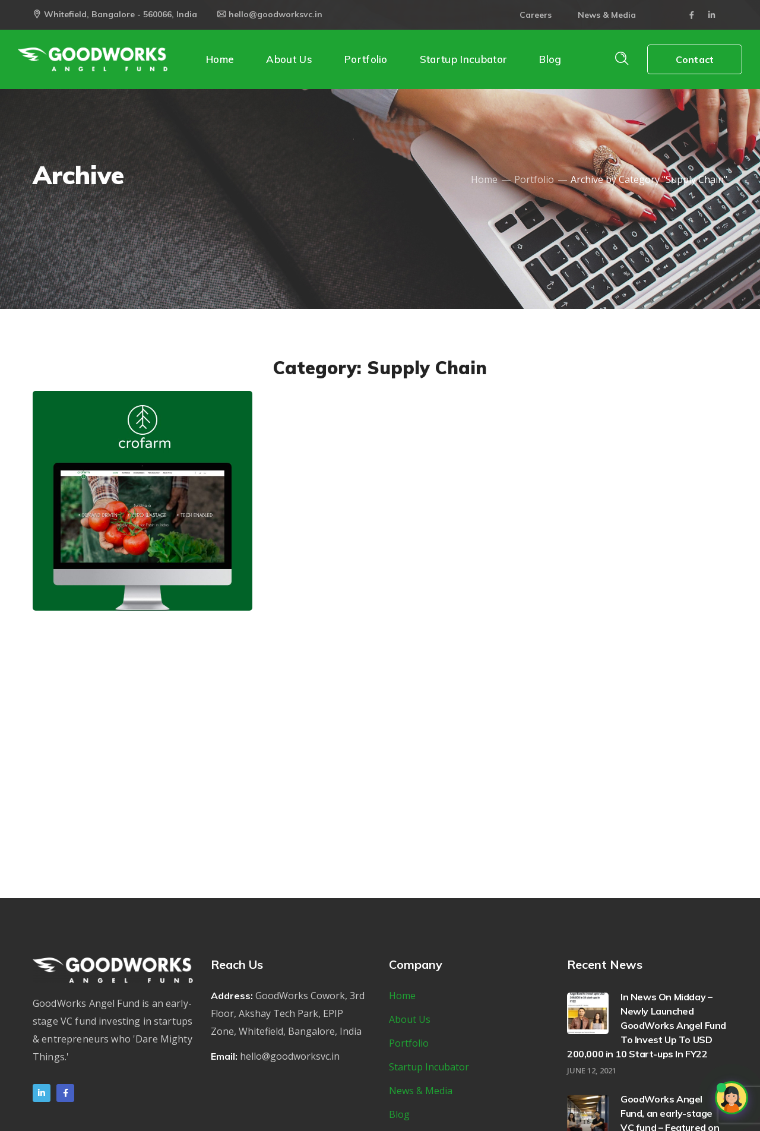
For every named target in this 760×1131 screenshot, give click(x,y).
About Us (409, 1019)
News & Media (607, 15)
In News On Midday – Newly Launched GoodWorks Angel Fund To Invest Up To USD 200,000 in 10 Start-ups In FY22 (646, 1025)
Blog (399, 1114)
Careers (536, 15)
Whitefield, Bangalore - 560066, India (115, 14)
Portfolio (534, 179)
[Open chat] (731, 1097)
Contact (695, 59)
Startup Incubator (429, 1066)
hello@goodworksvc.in (269, 14)
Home (484, 179)
